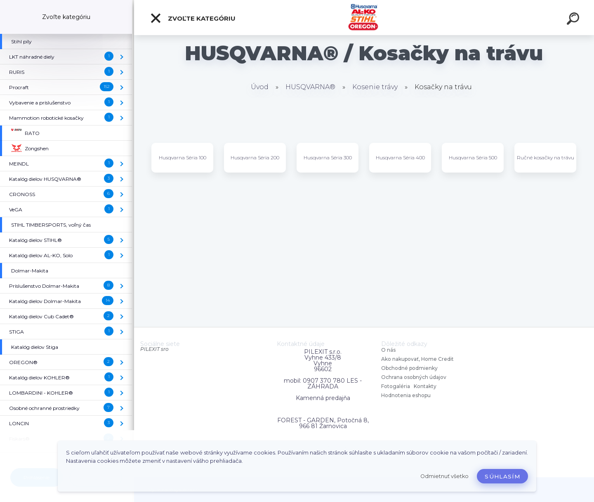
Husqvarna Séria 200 (255, 157)
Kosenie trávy (375, 87)
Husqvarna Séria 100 (182, 157)
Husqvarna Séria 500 (473, 157)
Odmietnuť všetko (444, 476)
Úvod (260, 87)
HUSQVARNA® (310, 87)
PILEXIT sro (154, 349)
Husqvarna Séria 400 (400, 157)
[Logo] (364, 17)
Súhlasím (502, 476)
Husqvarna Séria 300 (328, 157)
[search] (574, 19)
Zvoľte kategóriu (193, 18)
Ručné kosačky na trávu (545, 157)
